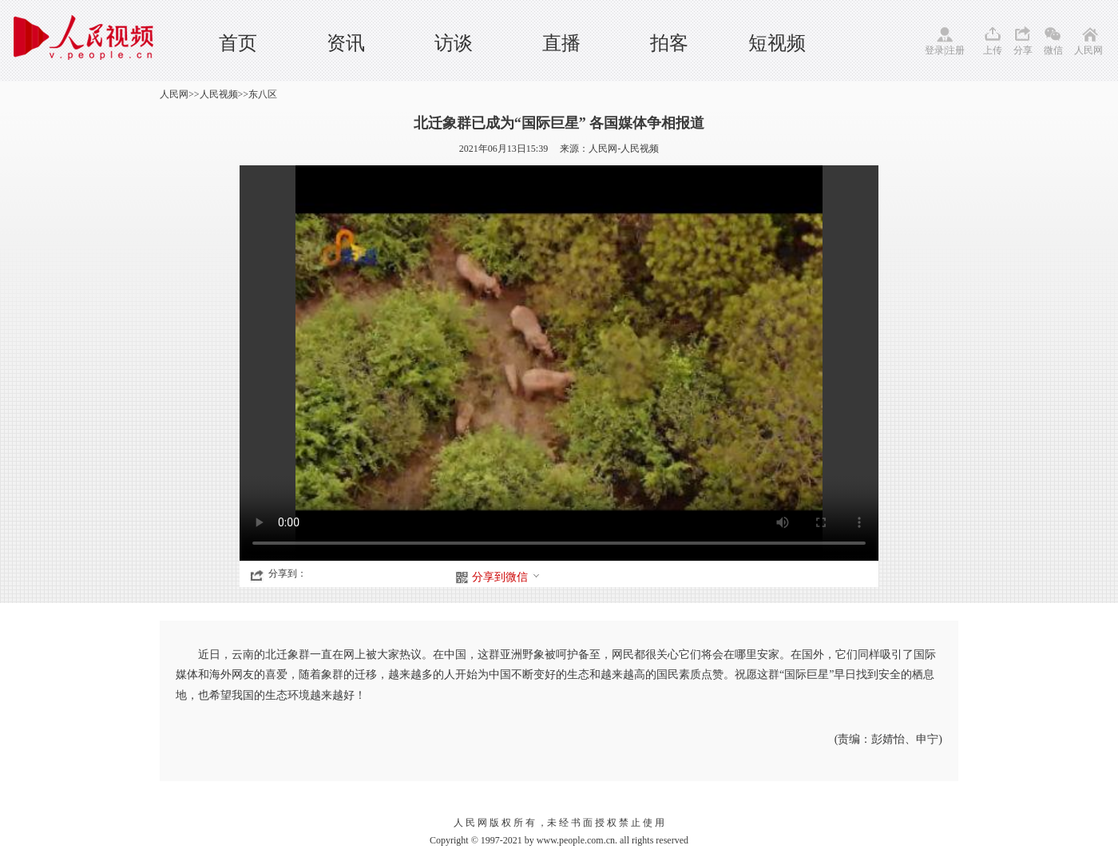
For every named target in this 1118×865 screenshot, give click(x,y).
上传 (992, 50)
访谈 (453, 43)
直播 (561, 43)
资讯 (346, 43)
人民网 (1088, 50)
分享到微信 (506, 577)
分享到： (287, 573)
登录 (934, 50)
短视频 (777, 43)
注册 (955, 50)
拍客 (669, 43)
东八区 (262, 94)
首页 (238, 43)
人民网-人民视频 (624, 148)
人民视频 (219, 94)
